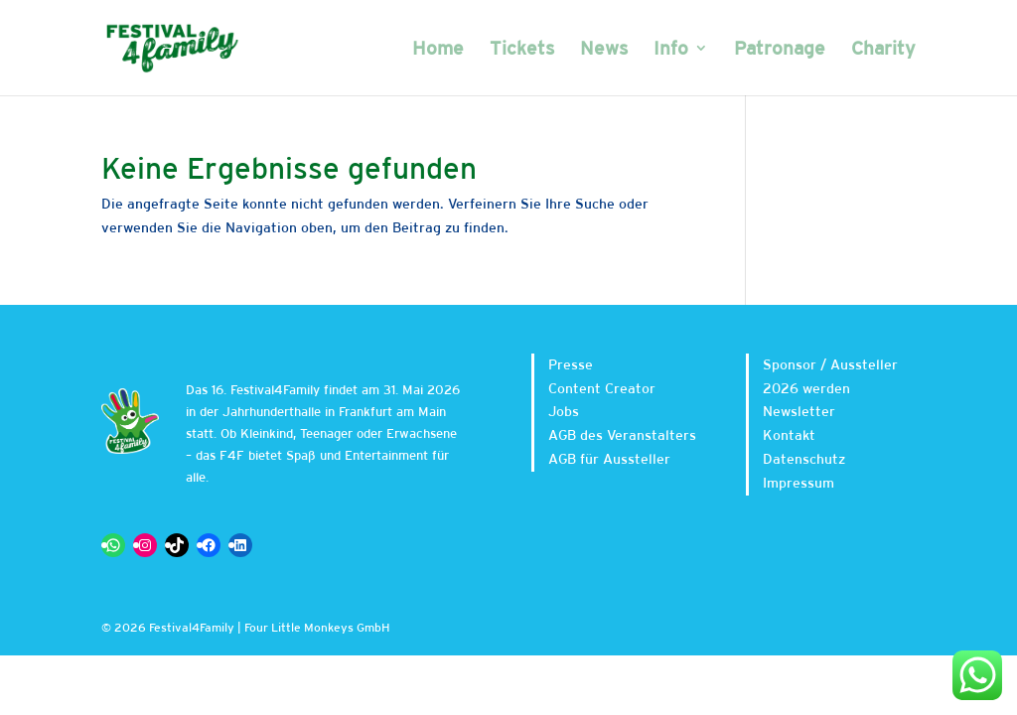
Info (671, 50)
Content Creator (601, 388)
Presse (570, 364)
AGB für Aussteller (609, 459)
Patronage (779, 50)
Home (438, 50)
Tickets (522, 50)
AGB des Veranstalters (622, 435)
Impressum (798, 483)
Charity (883, 50)
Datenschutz (804, 459)
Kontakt (789, 435)
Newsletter (799, 411)
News (604, 50)
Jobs (563, 411)
